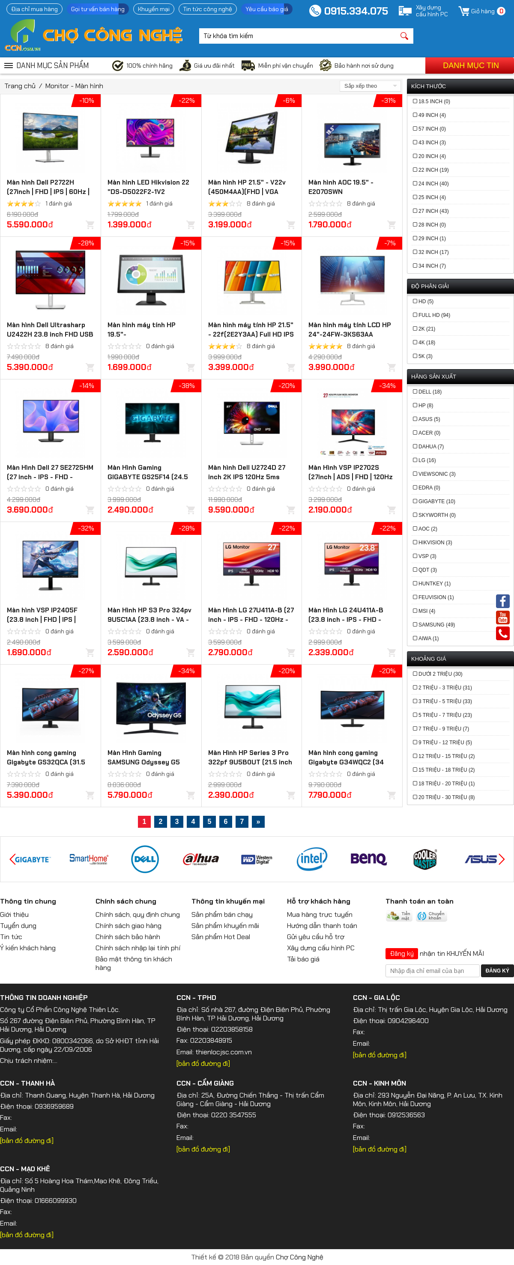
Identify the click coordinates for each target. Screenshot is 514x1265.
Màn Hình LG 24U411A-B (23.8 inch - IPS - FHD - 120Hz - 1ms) (345, 619)
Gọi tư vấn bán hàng (98, 9)
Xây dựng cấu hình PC (321, 947)
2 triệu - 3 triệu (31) (445, 688)
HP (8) (425, 406)
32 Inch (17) (433, 252)
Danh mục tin (471, 65)
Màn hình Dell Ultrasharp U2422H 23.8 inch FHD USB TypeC (50, 334)
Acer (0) (429, 433)
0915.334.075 (356, 11)
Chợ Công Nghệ (299, 1257)
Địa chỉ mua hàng (34, 9)
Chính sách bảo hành (128, 936)
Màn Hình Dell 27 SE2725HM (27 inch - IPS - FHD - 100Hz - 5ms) (50, 477)
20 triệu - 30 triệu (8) (446, 797)
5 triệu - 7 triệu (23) (445, 715)
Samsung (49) (436, 625)
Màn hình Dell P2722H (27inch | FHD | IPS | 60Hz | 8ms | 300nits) (48, 192)
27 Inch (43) (433, 211)
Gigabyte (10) (436, 501)
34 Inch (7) (432, 266)
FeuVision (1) (436, 597)
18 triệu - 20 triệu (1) (446, 784)
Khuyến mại (154, 9)
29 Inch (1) (432, 239)
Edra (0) (429, 488)
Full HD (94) (434, 315)
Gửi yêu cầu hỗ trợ (315, 936)
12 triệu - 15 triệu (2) (446, 756)
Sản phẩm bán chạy (222, 914)
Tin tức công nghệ (207, 9)
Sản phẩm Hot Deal (220, 936)
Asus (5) (429, 419)
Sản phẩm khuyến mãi (225, 925)
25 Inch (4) (432, 197)
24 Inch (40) (433, 184)
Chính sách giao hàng (128, 925)
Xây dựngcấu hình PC (432, 11)
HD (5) (425, 301)
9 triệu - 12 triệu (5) (445, 743)
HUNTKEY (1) (434, 584)
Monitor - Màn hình (74, 85)
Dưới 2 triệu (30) (440, 674)
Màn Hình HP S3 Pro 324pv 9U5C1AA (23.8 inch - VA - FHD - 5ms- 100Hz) (149, 619)
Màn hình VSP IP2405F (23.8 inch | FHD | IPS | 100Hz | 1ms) (42, 619)
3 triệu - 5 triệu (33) (445, 701)
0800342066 (72, 1040)
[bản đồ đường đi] (203, 1063)
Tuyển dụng (18, 925)
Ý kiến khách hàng (28, 947)
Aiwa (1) (428, 638)
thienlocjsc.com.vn (223, 1051)
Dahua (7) (431, 447)
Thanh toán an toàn (420, 901)
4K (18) (426, 343)
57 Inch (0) (432, 129)
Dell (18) (430, 392)
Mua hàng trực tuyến (320, 914)
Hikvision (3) (435, 543)
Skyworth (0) (437, 515)
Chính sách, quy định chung (138, 914)
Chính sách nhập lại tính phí (138, 947)
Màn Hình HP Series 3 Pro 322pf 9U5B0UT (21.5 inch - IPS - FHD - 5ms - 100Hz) (250, 762)
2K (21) (426, 329)
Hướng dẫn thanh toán (322, 925)
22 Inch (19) (433, 170)
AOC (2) (427, 529)
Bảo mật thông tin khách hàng (134, 963)
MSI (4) (426, 611)
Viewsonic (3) (437, 474)
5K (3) (425, 356)
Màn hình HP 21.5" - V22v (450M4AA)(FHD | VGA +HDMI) (247, 192)
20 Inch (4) (432, 156)
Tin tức (11, 936)
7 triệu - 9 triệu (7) (443, 729)
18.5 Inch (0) (434, 101)
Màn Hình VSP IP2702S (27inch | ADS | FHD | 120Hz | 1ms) (350, 477)
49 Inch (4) (432, 115)
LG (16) (427, 460)
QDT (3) (427, 570)
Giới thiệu (14, 914)
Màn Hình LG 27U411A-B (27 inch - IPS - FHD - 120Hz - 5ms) (251, 619)
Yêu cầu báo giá (266, 9)
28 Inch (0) (432, 225)
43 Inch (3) (432, 143)
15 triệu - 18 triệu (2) (446, 770)
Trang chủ (20, 85)
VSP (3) (427, 556)
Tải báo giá (303, 959)
